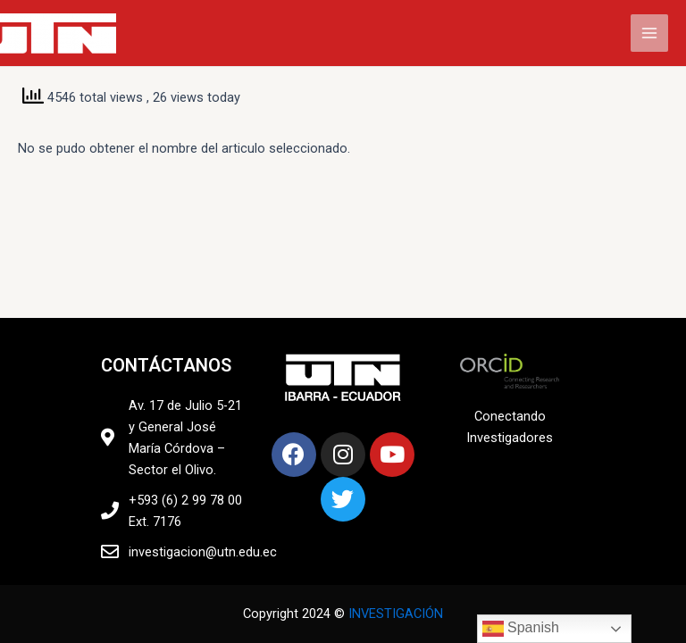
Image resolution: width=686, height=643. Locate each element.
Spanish (520, 628)
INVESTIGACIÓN (395, 613)
